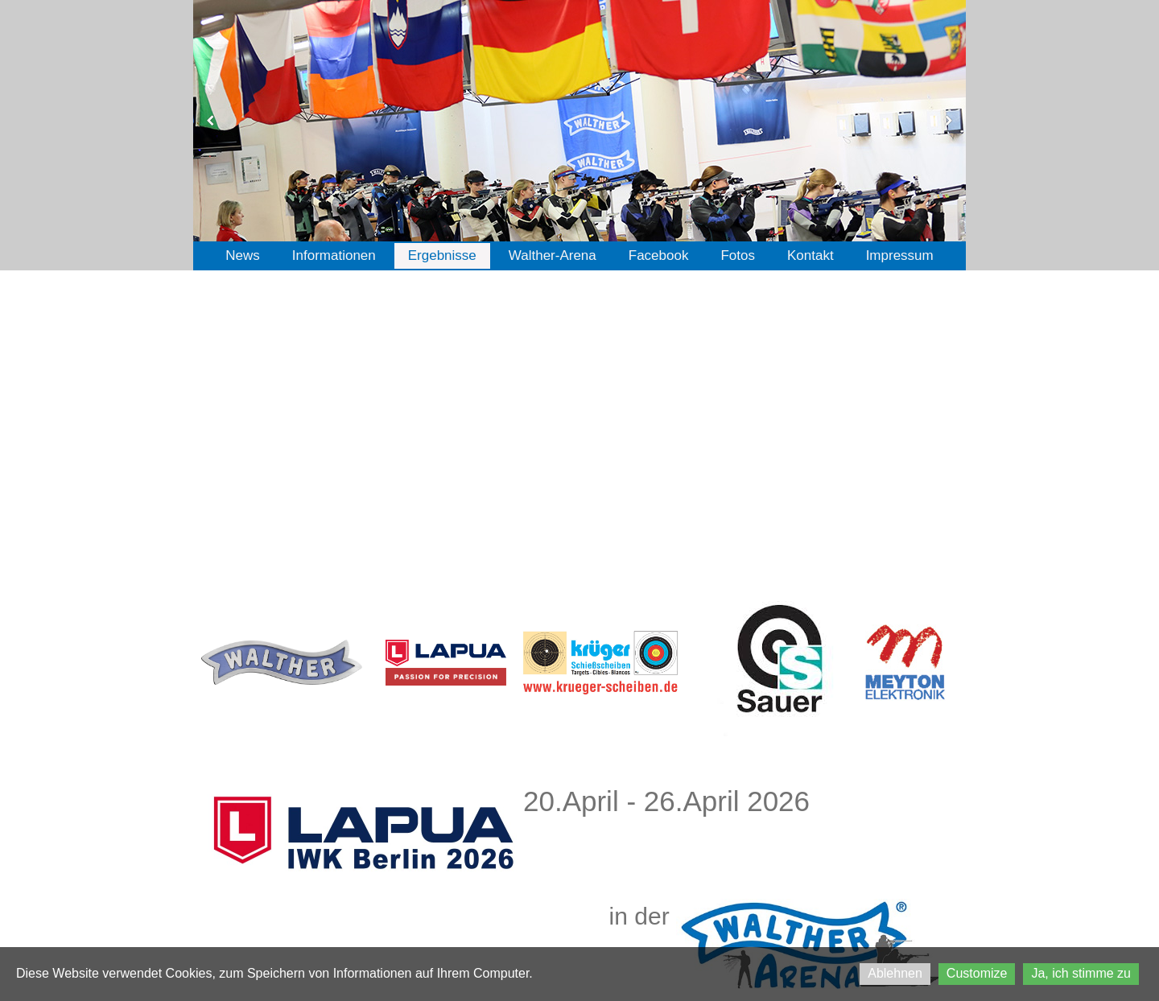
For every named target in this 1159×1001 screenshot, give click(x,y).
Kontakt (810, 255)
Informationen (334, 255)
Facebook (659, 255)
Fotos (737, 255)
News (242, 255)
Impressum (900, 255)
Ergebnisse (442, 255)
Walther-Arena (552, 255)
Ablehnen (895, 973)
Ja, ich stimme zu (1081, 973)
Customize (977, 973)
